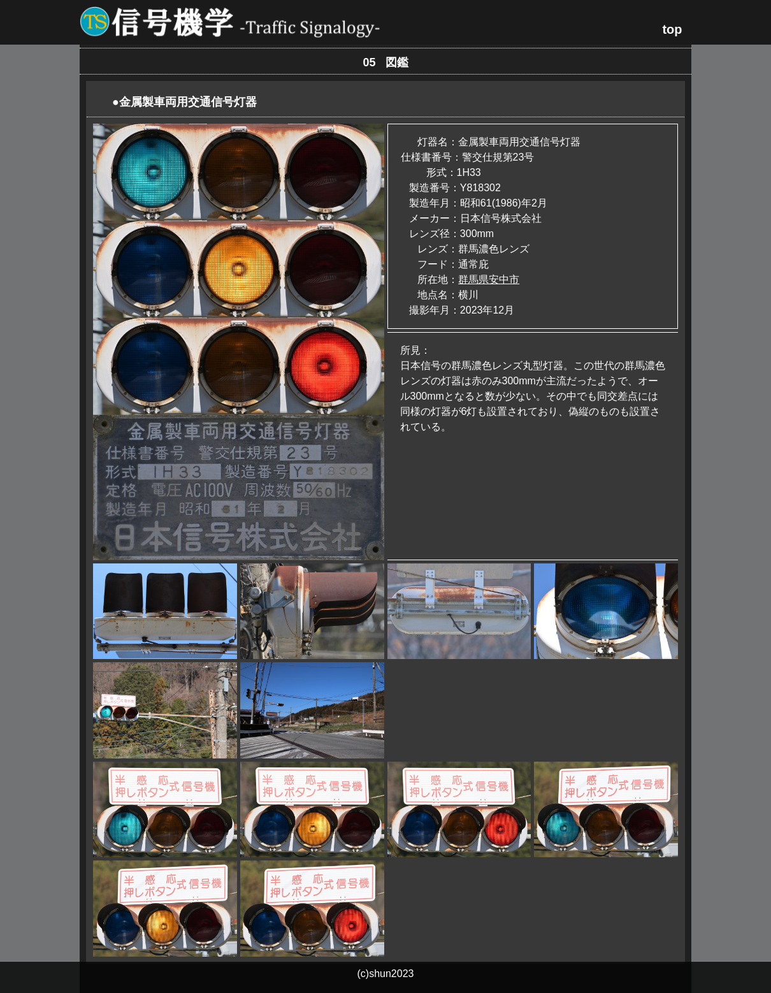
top (672, 29)
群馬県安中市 (488, 279)
